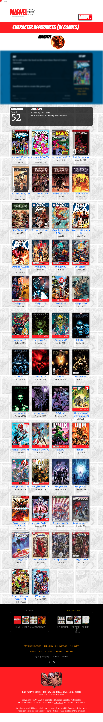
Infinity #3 (60, 363)
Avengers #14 (80, 290)
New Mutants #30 (60, 180)
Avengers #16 (40, 326)
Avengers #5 (20, 290)
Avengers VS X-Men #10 (20, 255)
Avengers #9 (60, 290)
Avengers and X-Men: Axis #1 (20, 511)
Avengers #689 (60, 546)
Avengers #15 (20, 326)
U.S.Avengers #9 (60, 509)
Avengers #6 (40, 290)
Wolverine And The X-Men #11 (60, 218)
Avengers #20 (80, 363)
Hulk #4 (80, 436)
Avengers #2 (60, 253)
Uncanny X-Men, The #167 (20, 145)
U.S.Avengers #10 (80, 509)
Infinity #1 (80, 326)
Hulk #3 (60, 436)
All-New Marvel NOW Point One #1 (80, 401)
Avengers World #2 (40, 436)
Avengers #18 (20, 363)
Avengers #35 (60, 473)
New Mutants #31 (80, 180)
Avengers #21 (20, 399)
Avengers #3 (80, 253)
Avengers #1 (40, 253)
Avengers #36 (80, 473)
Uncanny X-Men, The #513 (20, 181)
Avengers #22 (40, 399)
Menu (5, 1)
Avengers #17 (60, 326)
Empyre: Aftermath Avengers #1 (20, 584)
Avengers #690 (80, 546)
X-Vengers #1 (40, 582)
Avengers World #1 (20, 436)
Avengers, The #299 (60, 143)
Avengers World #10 (40, 473)
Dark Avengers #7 (80, 143)
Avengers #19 (40, 363)
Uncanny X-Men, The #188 (40, 145)
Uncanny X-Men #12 (40, 216)
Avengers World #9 (20, 473)
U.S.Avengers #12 (20, 546)
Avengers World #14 (40, 509)
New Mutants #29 (40, 180)
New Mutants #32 (20, 216)
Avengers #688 (40, 546)
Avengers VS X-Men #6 (80, 218)
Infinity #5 (60, 399)
